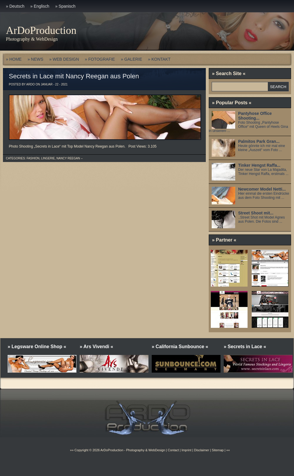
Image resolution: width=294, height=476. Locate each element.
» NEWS (36, 59)
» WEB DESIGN (64, 59)
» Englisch (39, 6)
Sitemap (217, 450)
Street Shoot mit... (255, 213)
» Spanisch (65, 6)
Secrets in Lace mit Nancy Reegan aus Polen (74, 76)
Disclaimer (201, 450)
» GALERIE (131, 59)
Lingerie (48, 158)
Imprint (186, 450)
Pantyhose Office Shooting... (255, 115)
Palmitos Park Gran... (259, 141)
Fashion (32, 158)
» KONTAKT (159, 59)
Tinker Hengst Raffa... (259, 165)
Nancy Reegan (68, 158)
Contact (173, 450)
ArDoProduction (41, 30)
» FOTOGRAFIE (100, 59)
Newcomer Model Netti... (262, 189)
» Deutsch (15, 6)
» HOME (14, 59)
